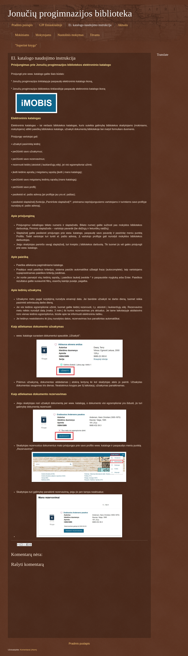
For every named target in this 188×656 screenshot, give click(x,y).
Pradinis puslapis (22, 25)
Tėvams (95, 35)
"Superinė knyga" (26, 45)
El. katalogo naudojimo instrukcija (89, 25)
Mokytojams (43, 35)
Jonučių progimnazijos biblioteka (70, 13)
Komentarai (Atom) (28, 650)
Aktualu (123, 25)
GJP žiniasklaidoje (50, 25)
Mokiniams (22, 35)
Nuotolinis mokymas (71, 35)
